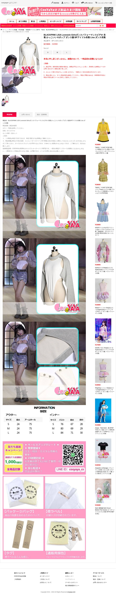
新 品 (33, 21)
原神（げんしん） (56, 25)
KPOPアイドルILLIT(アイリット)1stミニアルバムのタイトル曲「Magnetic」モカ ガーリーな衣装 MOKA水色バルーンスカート (104, 231)
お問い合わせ (88, 3)
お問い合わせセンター (100, 582)
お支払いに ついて (45, 582)
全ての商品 (23, 21)
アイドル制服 (17, 25)
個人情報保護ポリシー (72, 585)
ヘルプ (77, 3)
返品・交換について (99, 579)
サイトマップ (81, 21)
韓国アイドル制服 (28, 25)
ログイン (67, 3)
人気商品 (42, 21)
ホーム (11, 21)
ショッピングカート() (105, 3)
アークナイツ (39, 25)
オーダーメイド (55, 21)
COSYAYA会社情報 (20, 576)
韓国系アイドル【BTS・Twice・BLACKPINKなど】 (42, 30)
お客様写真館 (95, 21)
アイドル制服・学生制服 (16, 30)
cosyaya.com (71, 592)
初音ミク (47, 25)
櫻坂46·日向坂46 (6, 25)
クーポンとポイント (71, 582)
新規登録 (56, 3)
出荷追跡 (69, 21)
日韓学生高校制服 (68, 25)
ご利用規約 (17, 579)
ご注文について (45, 579)
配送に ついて (97, 576)
